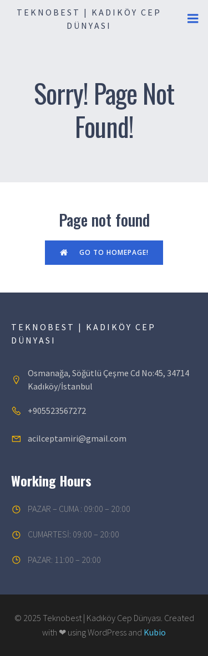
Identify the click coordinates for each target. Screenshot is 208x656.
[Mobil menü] (193, 18)
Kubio (155, 632)
